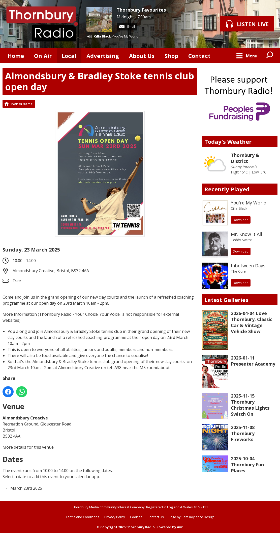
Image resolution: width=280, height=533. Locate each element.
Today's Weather (228, 141)
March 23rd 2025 (26, 488)
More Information (20, 314)
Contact (199, 55)
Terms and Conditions (82, 517)
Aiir (180, 527)
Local (69, 55)
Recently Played (227, 189)
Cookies (136, 517)
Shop (171, 55)
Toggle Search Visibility (269, 55)
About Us (141, 55)
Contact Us (155, 517)
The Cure (238, 271)
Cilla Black (102, 36)
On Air (43, 55)
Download (240, 220)
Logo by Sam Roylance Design (191, 517)
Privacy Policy (114, 517)
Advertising (102, 55)
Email (127, 26)
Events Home (22, 103)
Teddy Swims (242, 239)
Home (16, 55)
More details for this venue (28, 447)
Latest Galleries (226, 299)
